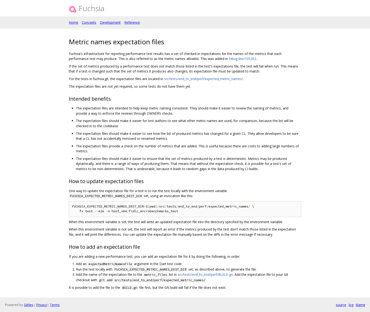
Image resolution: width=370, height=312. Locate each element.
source (341, 305)
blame (360, 305)
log (351, 305)
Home (73, 22)
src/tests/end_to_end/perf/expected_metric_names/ (203, 79)
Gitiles (28, 305)
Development (110, 22)
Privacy (41, 305)
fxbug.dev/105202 (242, 58)
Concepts (89, 22)
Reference (132, 22)
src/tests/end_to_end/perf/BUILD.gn (205, 274)
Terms (55, 305)
